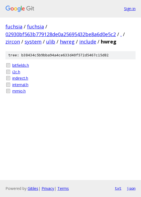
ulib (50, 41)
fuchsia (13, 26)
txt (118, 188)
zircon (12, 41)
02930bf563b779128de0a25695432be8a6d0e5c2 (60, 34)
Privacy (48, 188)
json (131, 188)
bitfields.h (20, 65)
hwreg (67, 41)
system (33, 41)
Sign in (130, 8)
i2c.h (16, 71)
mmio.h (19, 91)
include (87, 41)
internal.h (20, 84)
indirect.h (20, 78)
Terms (63, 188)
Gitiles (33, 188)
